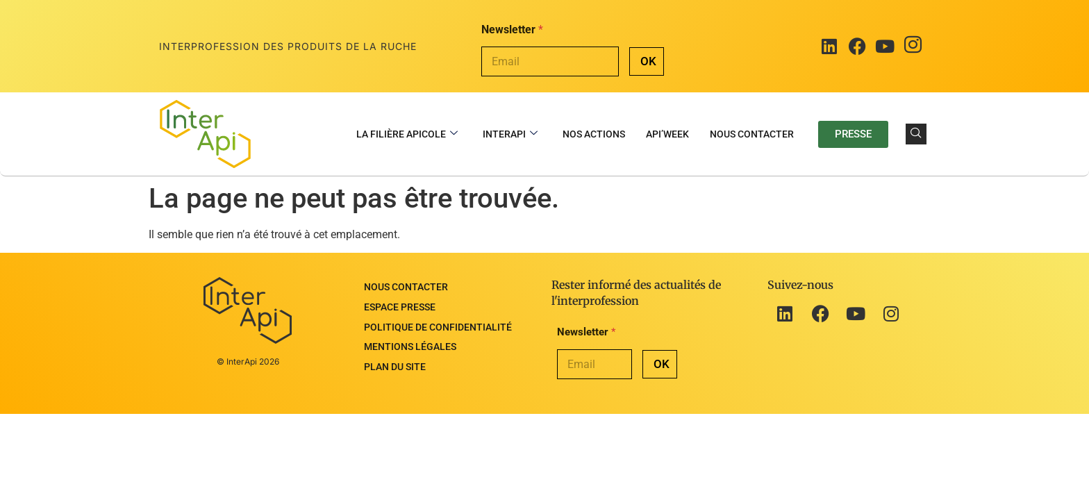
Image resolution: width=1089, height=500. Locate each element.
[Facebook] (857, 46)
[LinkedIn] (829, 46)
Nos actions (594, 134)
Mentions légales (410, 327)
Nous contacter (752, 134)
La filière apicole (407, 134)
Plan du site (395, 342)
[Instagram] (912, 46)
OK (648, 61)
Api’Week (667, 134)
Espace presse (399, 298)
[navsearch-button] (916, 134)
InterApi (510, 134)
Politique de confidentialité (438, 313)
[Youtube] (884, 46)
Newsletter (512, 29)
